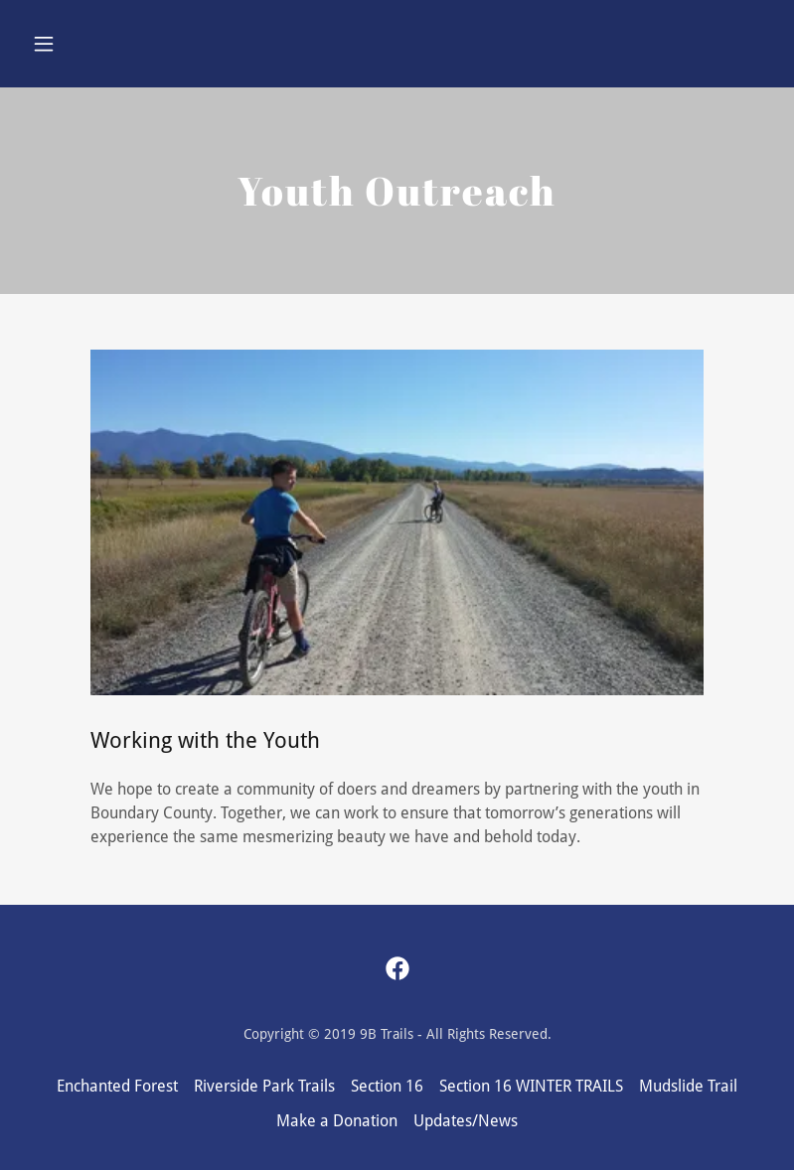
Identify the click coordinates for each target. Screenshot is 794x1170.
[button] (80, 44)
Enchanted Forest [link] (117, 1086)
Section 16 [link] (387, 1086)
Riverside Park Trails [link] (264, 1086)
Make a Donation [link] (336, 1120)
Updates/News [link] (465, 1120)
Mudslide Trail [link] (688, 1086)
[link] (397, 968)
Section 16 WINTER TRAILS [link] (531, 1086)
